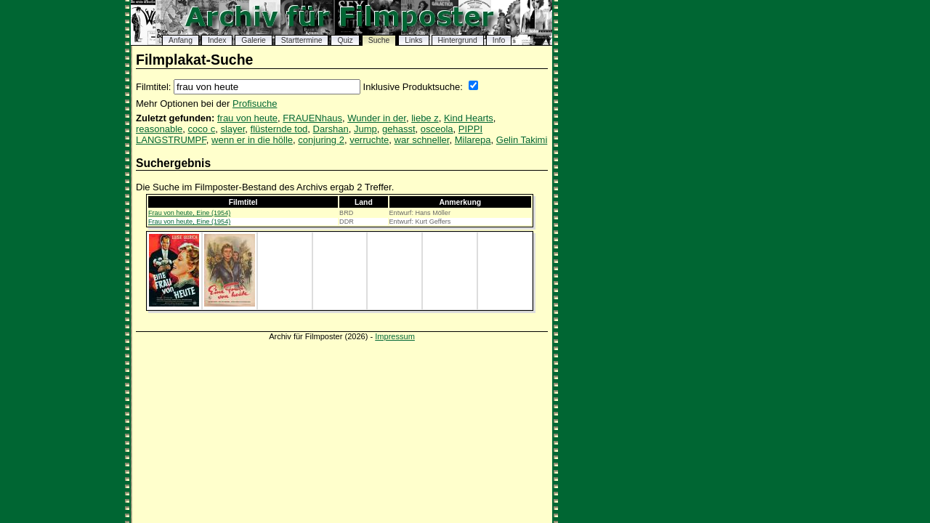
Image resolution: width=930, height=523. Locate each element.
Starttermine (302, 40)
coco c (202, 128)
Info (499, 40)
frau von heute (247, 118)
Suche (378, 40)
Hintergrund (457, 40)
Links (413, 40)
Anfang (181, 40)
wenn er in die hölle (252, 139)
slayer (232, 128)
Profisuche (254, 103)
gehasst (399, 128)
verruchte (369, 139)
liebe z (425, 118)
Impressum (395, 336)
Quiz (344, 40)
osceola (437, 128)
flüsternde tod (279, 128)
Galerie (253, 40)
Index (217, 40)
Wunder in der (376, 118)
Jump (365, 128)
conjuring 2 (321, 139)
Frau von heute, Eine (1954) (189, 212)
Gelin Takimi (522, 139)
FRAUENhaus (312, 118)
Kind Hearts (468, 118)
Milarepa (473, 139)
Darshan (331, 128)
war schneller (422, 139)
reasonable (159, 128)
